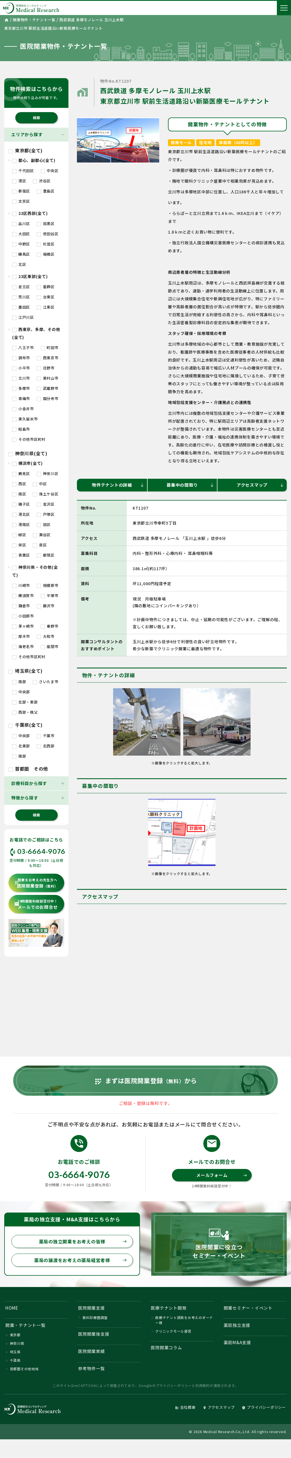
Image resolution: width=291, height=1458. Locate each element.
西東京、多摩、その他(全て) (36, 333)
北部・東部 (25, 702)
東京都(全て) (25, 150)
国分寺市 (48, 398)
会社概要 (185, 1407)
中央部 (21, 691)
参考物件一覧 (91, 1368)
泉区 (40, 545)
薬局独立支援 (237, 1325)
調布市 (21, 357)
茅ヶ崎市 (23, 626)
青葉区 (21, 555)
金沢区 (46, 504)
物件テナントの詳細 (118, 485)
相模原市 (48, 585)
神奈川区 (48, 473)
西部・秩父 (25, 712)
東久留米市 (25, 419)
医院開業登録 (36, 883)
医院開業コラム (166, 1347)
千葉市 (46, 735)
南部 (19, 681)
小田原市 (23, 616)
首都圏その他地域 (24, 1368)
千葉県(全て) (25, 724)
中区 (40, 483)
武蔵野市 (48, 388)
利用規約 (202, 1385)
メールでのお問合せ (36, 904)
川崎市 (21, 585)
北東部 (21, 746)
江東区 (46, 307)
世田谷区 (48, 233)
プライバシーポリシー (174, 1385)
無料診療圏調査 (95, 1317)
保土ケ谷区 (46, 494)
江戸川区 (23, 317)
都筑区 (46, 555)
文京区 (21, 201)
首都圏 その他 (28, 768)
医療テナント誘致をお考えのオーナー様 (184, 1320)
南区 (19, 494)
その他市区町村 (29, 439)
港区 (19, 180)
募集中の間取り (190, 485)
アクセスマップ (260, 485)
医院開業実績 (91, 1351)
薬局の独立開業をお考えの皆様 (83, 1241)
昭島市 (21, 429)
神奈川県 (17, 1343)
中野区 (21, 244)
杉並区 (46, 244)
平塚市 (50, 595)
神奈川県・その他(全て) (35, 571)
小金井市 (23, 408)
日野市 (46, 368)
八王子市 (23, 347)
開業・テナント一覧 (25, 1325)
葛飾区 (46, 286)
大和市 (46, 636)
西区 (19, 483)
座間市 (50, 646)
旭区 (44, 524)
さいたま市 (46, 681)
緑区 (19, 534)
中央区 (50, 170)
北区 (19, 264)
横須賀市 (23, 595)
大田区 (21, 233)
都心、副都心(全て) (33, 160)
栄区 (19, 545)
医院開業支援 (91, 1308)
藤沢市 (46, 605)
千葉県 (15, 1360)
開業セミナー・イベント (248, 1308)
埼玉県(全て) (25, 670)
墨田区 (21, 307)
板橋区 (46, 254)
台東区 (46, 297)
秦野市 (50, 626)
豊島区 (46, 191)
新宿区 (21, 191)
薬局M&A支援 (237, 1342)
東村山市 (48, 378)
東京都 (15, 1334)
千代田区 (23, 170)
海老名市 (23, 646)
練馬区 (21, 254)
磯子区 (21, 504)
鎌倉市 (21, 605)
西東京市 (48, 357)
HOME (11, 1308)
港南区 (21, 524)
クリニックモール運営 (173, 1331)
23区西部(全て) (30, 213)
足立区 (21, 286)
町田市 (50, 347)
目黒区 (46, 223)
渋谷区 (42, 180)
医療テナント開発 (168, 1308)
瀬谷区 (42, 534)
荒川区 (21, 297)
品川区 (21, 223)
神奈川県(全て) (28, 453)
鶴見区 (21, 473)
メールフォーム (221, 1175)
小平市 (21, 368)
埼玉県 (15, 1351)
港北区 (21, 514)
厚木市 (21, 636)
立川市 (21, 378)
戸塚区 (46, 514)
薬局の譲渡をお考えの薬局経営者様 (80, 1260)
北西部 (46, 746)
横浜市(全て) (27, 463)
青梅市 (21, 398)
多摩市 (21, 388)
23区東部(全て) (30, 276)
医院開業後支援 (93, 1334)
